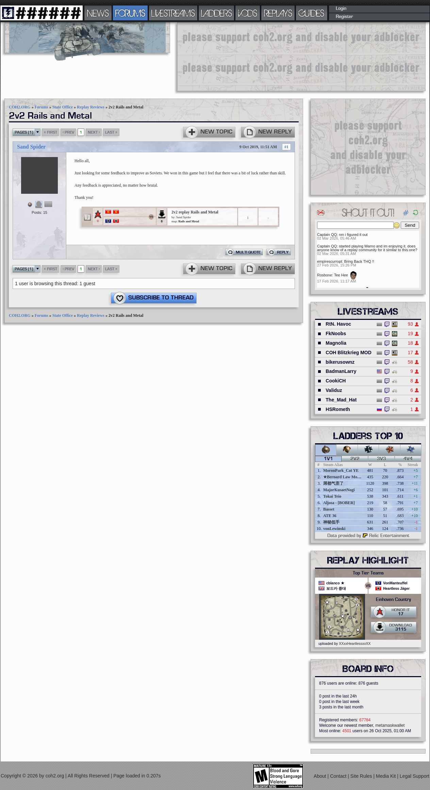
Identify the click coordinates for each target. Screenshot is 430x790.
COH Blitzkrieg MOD (348, 352)
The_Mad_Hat (341, 399)
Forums (41, 107)
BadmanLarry (341, 371)
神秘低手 (331, 522)
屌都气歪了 (333, 483)
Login (341, 8)
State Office (62, 107)
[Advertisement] (220, 56)
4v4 (408, 459)
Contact (339, 776)
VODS (247, 13)
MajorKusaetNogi (339, 489)
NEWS (98, 13)
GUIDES (311, 13)
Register (344, 16)
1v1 (328, 459)
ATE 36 (329, 515)
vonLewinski (334, 528)
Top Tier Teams (368, 573)
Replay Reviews (90, 107)
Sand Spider (31, 147)
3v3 (381, 459)
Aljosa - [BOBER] (339, 502)
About (320, 776)
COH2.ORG (20, 107)
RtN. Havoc (338, 324)
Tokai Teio (332, 496)
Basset (328, 509)
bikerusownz (340, 362)
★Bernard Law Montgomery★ (350, 477)
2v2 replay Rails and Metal (194, 212)
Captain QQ (327, 235)
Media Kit (386, 776)
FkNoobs (336, 333)
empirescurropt (329, 261)
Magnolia (336, 343)
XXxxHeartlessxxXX (354, 643)
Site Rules (362, 776)
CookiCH (336, 380)
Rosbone (324, 275)
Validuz (334, 390)
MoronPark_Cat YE (341, 470)
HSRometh (338, 409)
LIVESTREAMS (173, 13)
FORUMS (130, 13)
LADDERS (216, 13)
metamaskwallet (389, 725)
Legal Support (414, 776)
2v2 (355, 459)
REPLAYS (278, 13)
